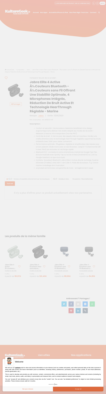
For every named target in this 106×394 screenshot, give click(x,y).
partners (18, 367)
